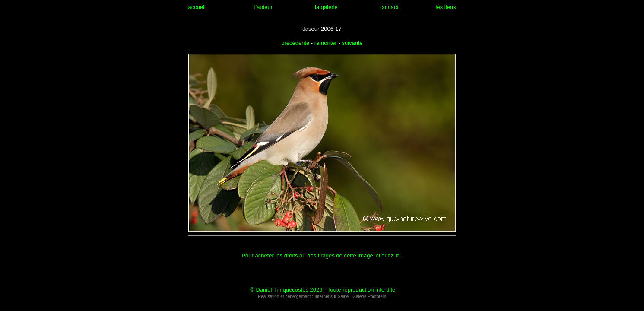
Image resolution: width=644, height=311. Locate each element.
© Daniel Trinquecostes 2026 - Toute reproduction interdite (322, 289)
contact (389, 7)
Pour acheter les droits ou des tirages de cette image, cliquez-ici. (321, 255)
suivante (352, 43)
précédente (295, 43)
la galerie (326, 7)
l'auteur (263, 7)
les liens (446, 7)
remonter (325, 43)
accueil (197, 7)
